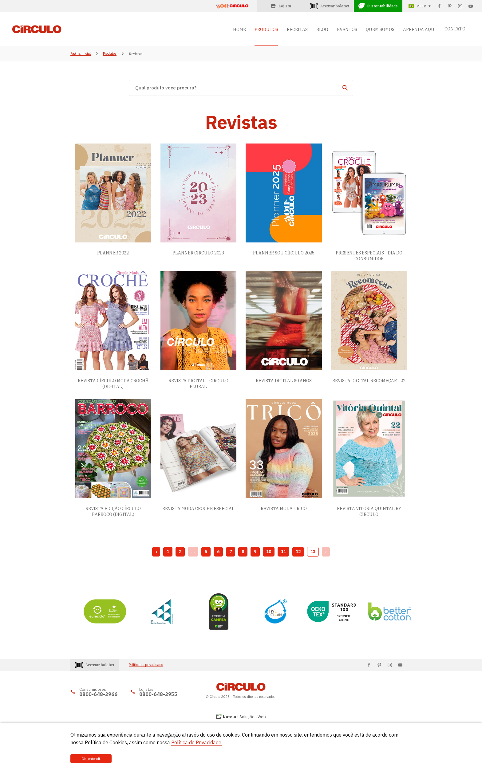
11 (283, 551)
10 (268, 551)
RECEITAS (297, 29)
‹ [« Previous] (156, 551)
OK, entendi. (91, 759)
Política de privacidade (146, 665)
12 (298, 551)
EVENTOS (347, 29)
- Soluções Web (244, 716)
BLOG (322, 29)
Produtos (110, 54)
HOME (239, 29)
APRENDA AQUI (419, 29)
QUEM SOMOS (380, 29)
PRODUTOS (266, 29)
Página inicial (80, 54)
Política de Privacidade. (196, 742)
